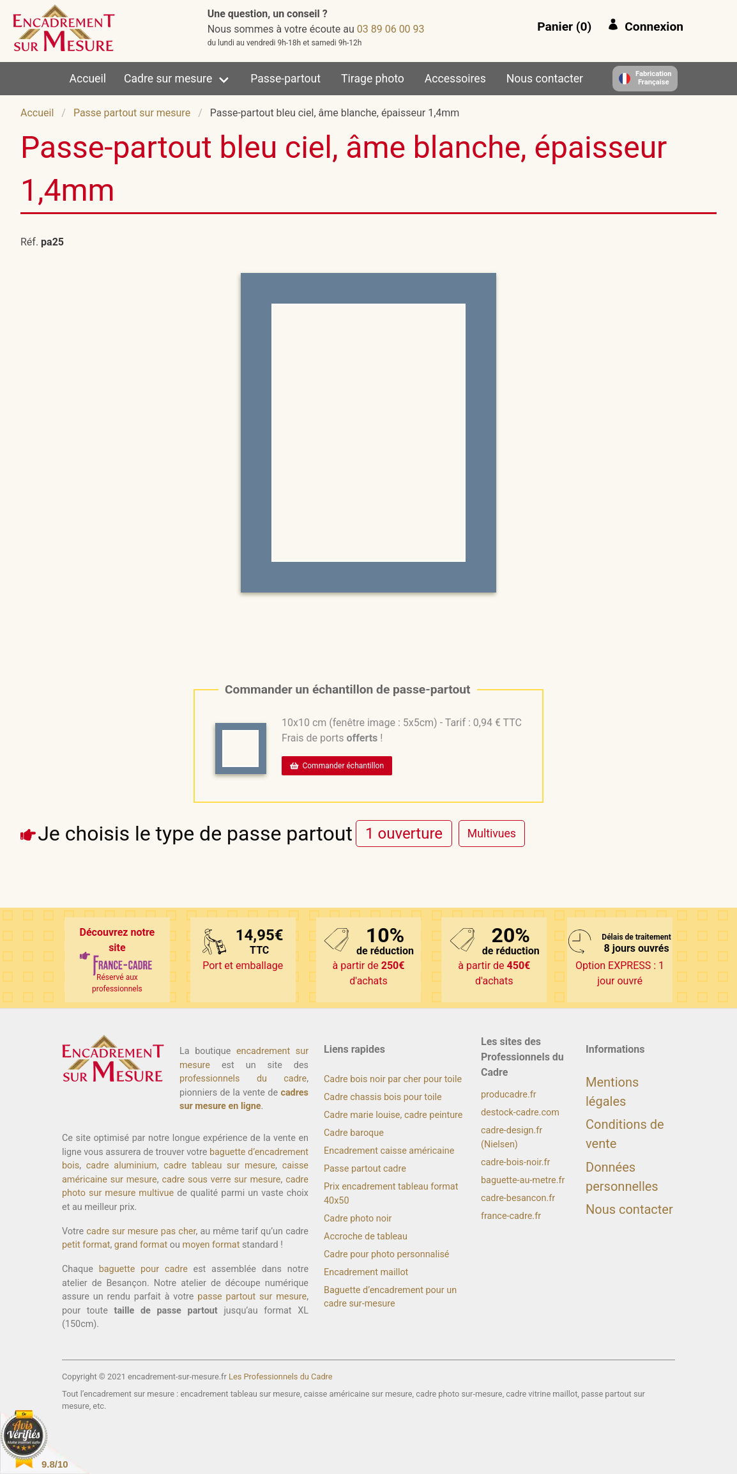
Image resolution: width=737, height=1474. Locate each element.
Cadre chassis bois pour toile (383, 1097)
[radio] (404, 833)
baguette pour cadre (143, 1269)
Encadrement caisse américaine (389, 1150)
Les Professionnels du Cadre (281, 1376)
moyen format (211, 1244)
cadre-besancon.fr (518, 1198)
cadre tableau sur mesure (219, 1165)
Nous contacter (544, 78)
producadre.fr (508, 1094)
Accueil (88, 78)
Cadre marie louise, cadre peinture (393, 1115)
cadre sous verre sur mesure (221, 1179)
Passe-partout (285, 78)
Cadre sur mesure (168, 78)
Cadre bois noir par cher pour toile (393, 1079)
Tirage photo (372, 78)
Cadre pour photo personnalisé (386, 1254)
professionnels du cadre (243, 1078)
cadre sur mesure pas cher (140, 1231)
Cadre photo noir (357, 1218)
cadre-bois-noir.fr (515, 1162)
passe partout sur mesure (252, 1296)
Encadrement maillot (366, 1272)
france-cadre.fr (511, 1216)
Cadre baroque (354, 1133)
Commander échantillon (337, 765)
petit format (86, 1244)
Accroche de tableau (365, 1236)
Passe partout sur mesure (131, 113)
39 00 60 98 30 (391, 29)
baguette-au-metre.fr (523, 1180)
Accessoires (455, 78)
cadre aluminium (121, 1165)
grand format (140, 1244)
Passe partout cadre (365, 1168)
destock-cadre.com (520, 1112)
